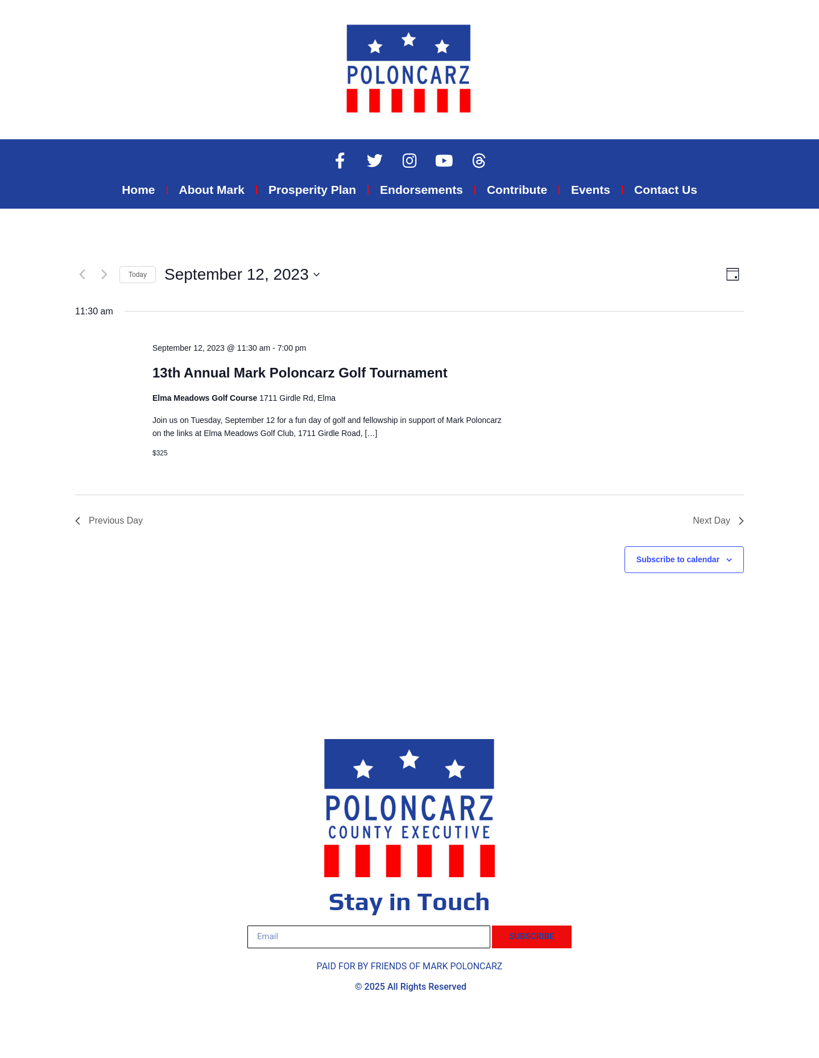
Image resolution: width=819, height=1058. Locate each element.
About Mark (212, 189)
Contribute (517, 189)
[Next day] (104, 274)
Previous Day (109, 520)
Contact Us (665, 189)
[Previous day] (82, 274)
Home (138, 189)
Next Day (718, 520)
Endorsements (421, 189)
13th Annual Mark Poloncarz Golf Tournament (300, 372)
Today (138, 275)
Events (590, 189)
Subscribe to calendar (677, 559)
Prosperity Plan (312, 189)
